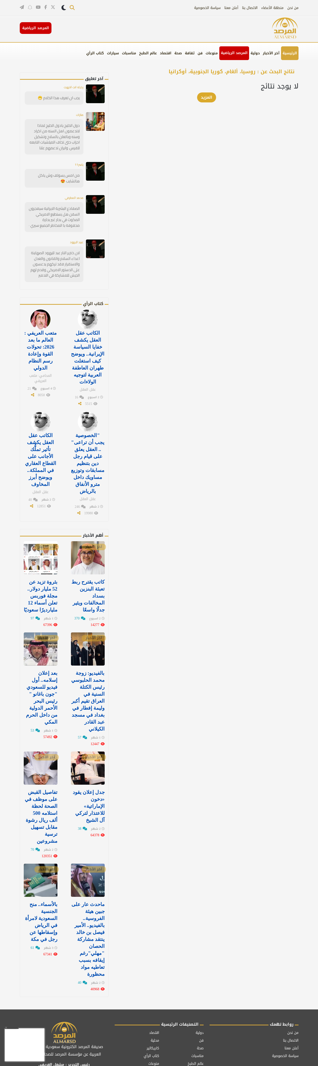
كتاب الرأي (95, 53)
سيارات (113, 53)
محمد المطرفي (72, 194)
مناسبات (129, 53)
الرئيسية (290, 53)
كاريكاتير (153, 1016)
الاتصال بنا (250, 7)
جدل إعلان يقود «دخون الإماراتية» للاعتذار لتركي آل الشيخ (89, 782)
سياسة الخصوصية (207, 7)
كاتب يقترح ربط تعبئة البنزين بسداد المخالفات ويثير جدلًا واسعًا (88, 579)
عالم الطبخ (148, 53)
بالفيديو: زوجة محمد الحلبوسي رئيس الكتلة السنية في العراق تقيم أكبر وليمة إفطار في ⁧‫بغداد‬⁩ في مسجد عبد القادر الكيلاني (88, 680)
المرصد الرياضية (234, 53)
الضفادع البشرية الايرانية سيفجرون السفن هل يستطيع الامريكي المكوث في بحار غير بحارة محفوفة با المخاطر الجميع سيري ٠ (54, 213)
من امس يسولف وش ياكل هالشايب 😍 (60, 175)
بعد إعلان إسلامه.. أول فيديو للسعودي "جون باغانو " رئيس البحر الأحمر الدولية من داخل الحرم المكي (41, 677)
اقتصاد (165, 53)
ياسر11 (78, 162)
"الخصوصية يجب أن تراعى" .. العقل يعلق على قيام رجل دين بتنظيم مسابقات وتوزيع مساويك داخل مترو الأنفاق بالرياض (87, 450)
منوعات (212, 53)
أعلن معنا (231, 7)
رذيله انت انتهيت (71, 87)
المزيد (206, 97)
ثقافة (190, 53)
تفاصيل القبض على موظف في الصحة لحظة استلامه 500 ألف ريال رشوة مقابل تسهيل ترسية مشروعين (41, 791)
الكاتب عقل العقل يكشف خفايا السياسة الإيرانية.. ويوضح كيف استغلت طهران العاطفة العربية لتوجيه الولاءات (87, 348)
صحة (178, 53)
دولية (255, 53)
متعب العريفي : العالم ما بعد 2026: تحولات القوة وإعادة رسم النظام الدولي (40, 342)
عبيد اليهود (75, 237)
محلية (155, 1008)
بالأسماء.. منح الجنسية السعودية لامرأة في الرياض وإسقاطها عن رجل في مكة (41, 894)
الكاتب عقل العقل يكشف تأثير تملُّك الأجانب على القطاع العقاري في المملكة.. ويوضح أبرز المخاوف (40, 446)
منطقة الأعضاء (272, 7)
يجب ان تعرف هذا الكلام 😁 (60, 97)
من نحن (293, 7)
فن (200, 53)
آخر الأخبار (271, 53)
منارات (78, 114)
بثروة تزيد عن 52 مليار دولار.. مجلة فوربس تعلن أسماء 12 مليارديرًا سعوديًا (40, 579)
